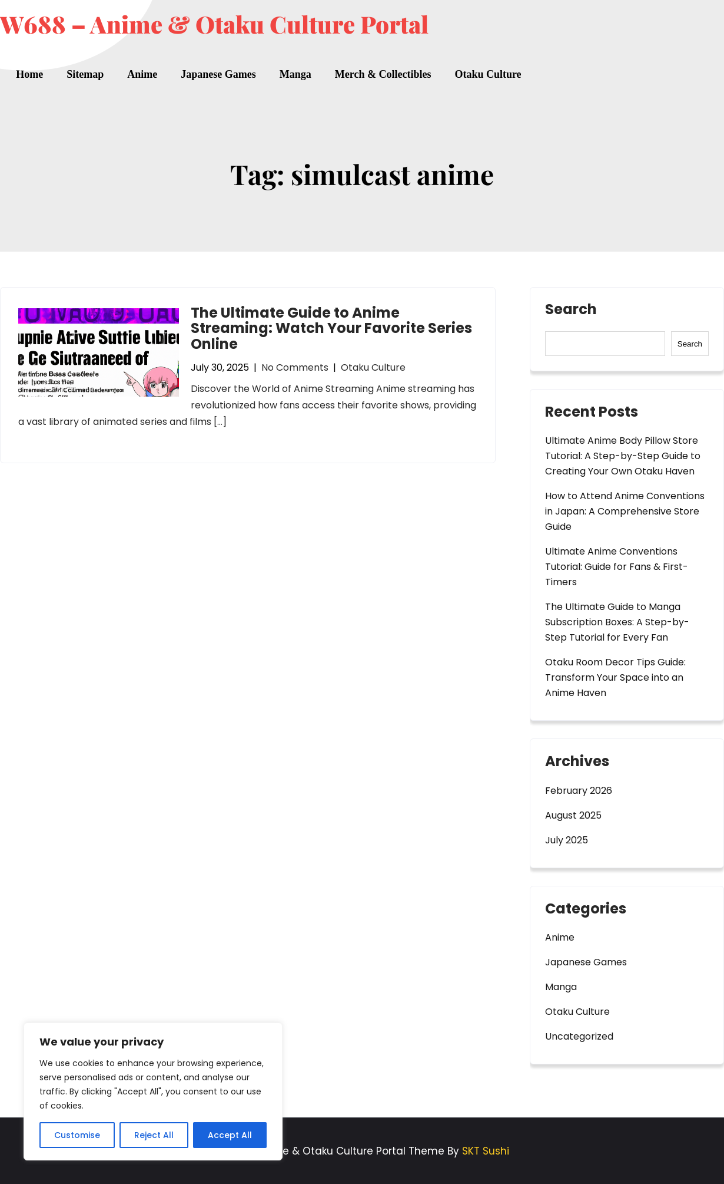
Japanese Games (218, 74)
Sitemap (85, 74)
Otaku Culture (487, 74)
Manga (295, 74)
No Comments (294, 367)
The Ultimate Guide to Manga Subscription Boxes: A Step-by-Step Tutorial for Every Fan (617, 622)
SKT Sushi (485, 1151)
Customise (77, 1135)
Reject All (154, 1135)
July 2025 (566, 840)
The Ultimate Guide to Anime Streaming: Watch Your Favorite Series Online (331, 328)
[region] (153, 1091)
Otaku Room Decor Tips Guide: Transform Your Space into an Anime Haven (615, 677)
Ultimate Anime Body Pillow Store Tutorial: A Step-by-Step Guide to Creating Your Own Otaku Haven (622, 456)
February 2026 (578, 790)
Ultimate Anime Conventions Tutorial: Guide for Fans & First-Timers (616, 567)
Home (29, 74)
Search (571, 310)
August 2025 (573, 815)
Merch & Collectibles (383, 74)
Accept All (230, 1135)
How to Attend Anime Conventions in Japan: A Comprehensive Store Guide (625, 511)
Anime (142, 74)
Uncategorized (579, 1036)
